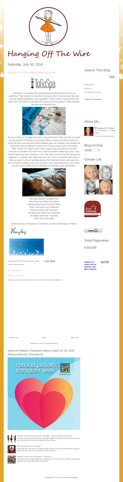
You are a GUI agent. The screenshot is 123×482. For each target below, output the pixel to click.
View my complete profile (104, 136)
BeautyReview (19, 264)
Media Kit (87, 88)
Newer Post (13, 337)
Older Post (75, 337)
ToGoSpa (23, 102)
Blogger (75, 477)
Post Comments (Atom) (49, 343)
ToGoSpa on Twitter (67, 224)
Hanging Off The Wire (105, 128)
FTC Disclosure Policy (92, 92)
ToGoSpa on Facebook (37, 224)
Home (44, 337)
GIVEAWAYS (89, 85)
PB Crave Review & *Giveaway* (29, 446)
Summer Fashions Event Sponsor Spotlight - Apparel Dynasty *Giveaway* (45, 436)
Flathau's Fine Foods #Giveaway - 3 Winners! (34, 457)
